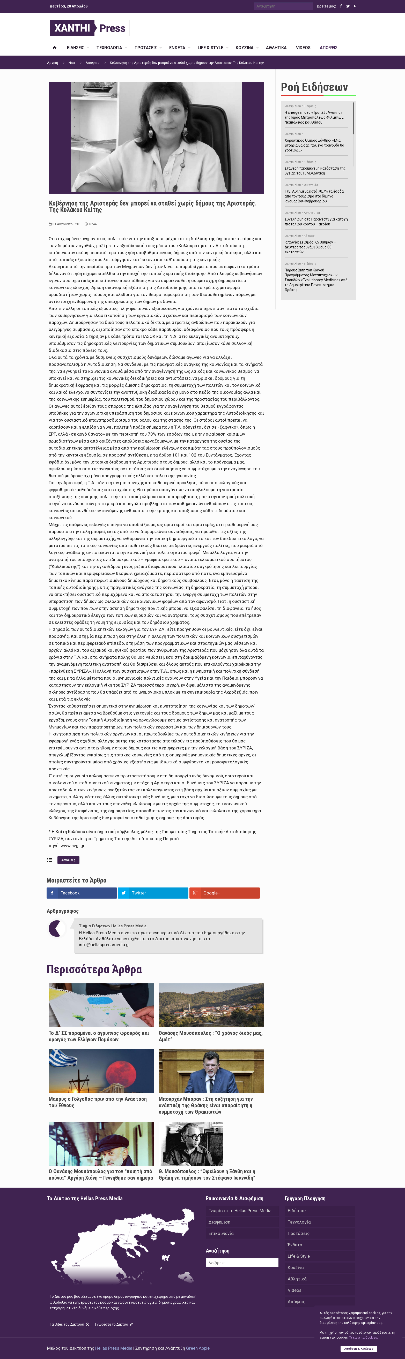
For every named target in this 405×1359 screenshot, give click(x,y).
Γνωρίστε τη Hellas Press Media (240, 1210)
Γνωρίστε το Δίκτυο (114, 1324)
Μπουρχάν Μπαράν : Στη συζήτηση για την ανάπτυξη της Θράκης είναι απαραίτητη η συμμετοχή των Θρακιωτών (206, 1105)
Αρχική (52, 63)
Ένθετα (295, 1244)
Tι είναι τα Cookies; (363, 1337)
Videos (294, 1290)
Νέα (72, 63)
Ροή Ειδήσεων (314, 87)
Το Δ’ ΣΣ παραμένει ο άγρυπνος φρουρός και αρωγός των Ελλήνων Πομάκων (99, 1036)
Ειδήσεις (297, 1210)
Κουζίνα (296, 1267)
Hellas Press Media (113, 1348)
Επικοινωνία (221, 1233)
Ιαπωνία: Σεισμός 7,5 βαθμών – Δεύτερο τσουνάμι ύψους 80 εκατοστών (316, 243)
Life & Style (299, 1256)
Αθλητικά (297, 1278)
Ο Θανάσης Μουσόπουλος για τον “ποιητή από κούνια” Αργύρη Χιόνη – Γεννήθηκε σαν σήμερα (101, 1174)
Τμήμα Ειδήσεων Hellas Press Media (112, 926)
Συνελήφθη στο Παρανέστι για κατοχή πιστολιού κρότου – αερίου (316, 217)
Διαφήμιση (219, 1222)
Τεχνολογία (299, 1222)
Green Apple (198, 1348)
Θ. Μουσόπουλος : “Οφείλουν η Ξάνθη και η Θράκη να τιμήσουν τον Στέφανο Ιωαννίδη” (207, 1174)
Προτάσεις (299, 1233)
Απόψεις (92, 63)
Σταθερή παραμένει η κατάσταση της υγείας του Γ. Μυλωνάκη (316, 166)
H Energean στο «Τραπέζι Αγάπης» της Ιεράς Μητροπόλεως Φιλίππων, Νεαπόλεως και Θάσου (316, 113)
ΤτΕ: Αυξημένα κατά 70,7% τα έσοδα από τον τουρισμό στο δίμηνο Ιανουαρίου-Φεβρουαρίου (316, 192)
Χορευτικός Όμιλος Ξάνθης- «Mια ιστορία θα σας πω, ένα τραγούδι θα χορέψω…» (316, 141)
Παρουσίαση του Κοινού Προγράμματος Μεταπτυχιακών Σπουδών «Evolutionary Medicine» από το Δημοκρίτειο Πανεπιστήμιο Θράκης (316, 276)
